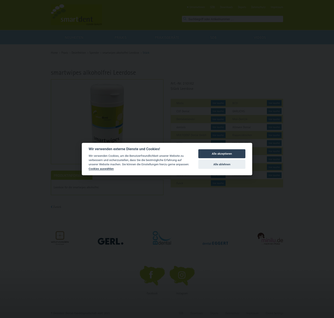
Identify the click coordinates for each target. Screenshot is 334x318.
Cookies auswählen (101, 168)
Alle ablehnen (221, 164)
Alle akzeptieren (222, 153)
